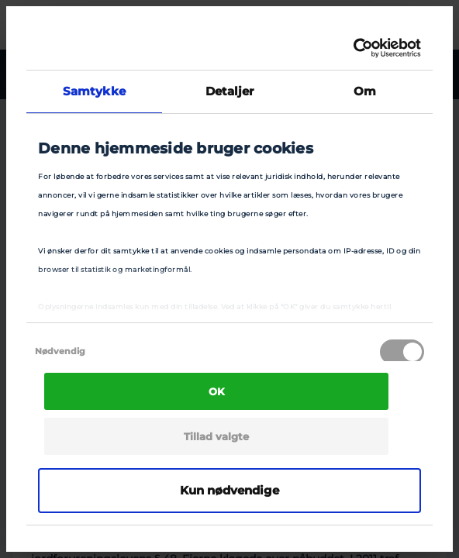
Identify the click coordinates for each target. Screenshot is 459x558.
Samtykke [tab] (94, 91)
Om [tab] (365, 91)
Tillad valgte (216, 436)
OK (217, 391)
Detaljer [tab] (229, 91)
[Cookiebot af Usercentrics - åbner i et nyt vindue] (353, 48)
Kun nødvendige (229, 490)
